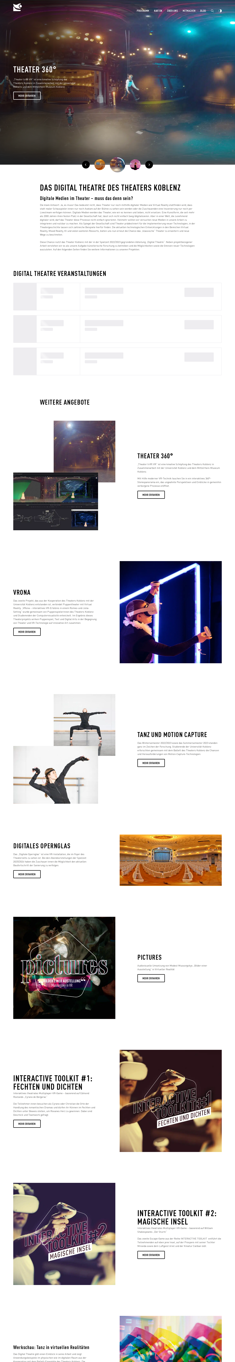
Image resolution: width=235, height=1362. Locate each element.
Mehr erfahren (151, 494)
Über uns (172, 10)
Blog (203, 10)
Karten (158, 10)
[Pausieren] (117, 164)
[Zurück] (86, 165)
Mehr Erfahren (27, 95)
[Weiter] (135, 164)
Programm (143, 10)
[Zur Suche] (212, 10)
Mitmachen (189, 10)
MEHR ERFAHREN (27, 631)
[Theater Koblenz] (38, 10)
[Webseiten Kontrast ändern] (220, 10)
